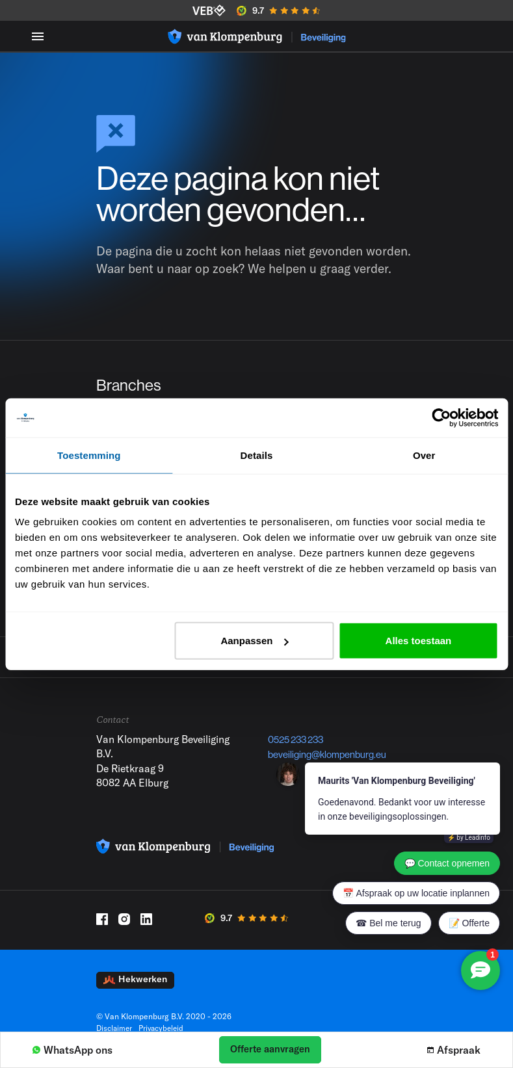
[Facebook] (102, 931)
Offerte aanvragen (270, 1049)
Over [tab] (424, 454)
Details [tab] (257, 454)
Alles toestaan (419, 640)
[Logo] (256, 36)
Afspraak (453, 1049)
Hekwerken (135, 992)
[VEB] (209, 10)
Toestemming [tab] (89, 454)
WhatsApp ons (72, 1049)
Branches (131, 386)
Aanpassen (254, 640)
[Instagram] (124, 931)
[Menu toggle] (37, 36)
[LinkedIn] (146, 931)
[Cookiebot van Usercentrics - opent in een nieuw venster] (441, 417)
